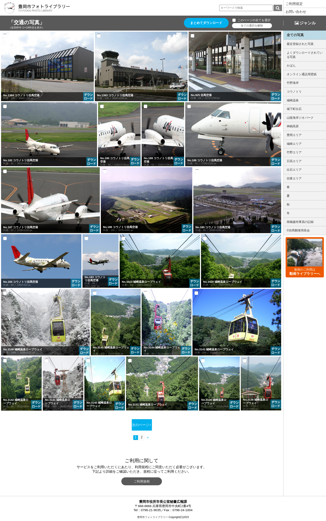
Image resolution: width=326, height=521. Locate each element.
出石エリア (294, 169)
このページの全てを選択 (255, 20)
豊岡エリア (294, 135)
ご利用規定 (294, 4)
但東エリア (294, 178)
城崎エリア (294, 143)
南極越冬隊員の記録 (300, 221)
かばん (291, 65)
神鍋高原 (293, 126)
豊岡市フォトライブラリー (152, 517)
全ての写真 (295, 35)
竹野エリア (294, 152)
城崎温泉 (293, 100)
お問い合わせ (296, 11)
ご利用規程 (142, 481)
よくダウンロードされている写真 (305, 55)
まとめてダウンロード (207, 23)
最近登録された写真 (300, 44)
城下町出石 (294, 109)
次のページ (140, 425)
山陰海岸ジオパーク (300, 117)
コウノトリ (294, 91)
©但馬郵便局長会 (298, 230)
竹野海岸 (293, 82)
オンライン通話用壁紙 (302, 74)
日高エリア (294, 161)
